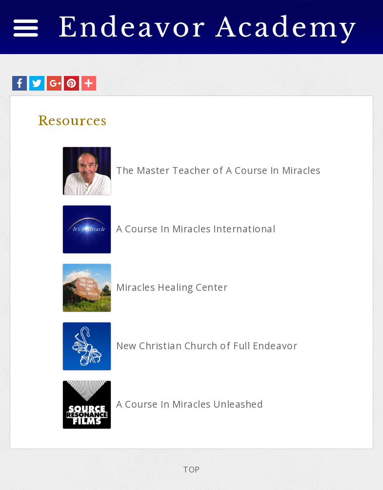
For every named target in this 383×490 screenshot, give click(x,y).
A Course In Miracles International (196, 229)
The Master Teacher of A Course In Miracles (218, 170)
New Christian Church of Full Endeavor (206, 345)
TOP (191, 469)
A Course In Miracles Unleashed (189, 404)
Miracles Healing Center (172, 287)
